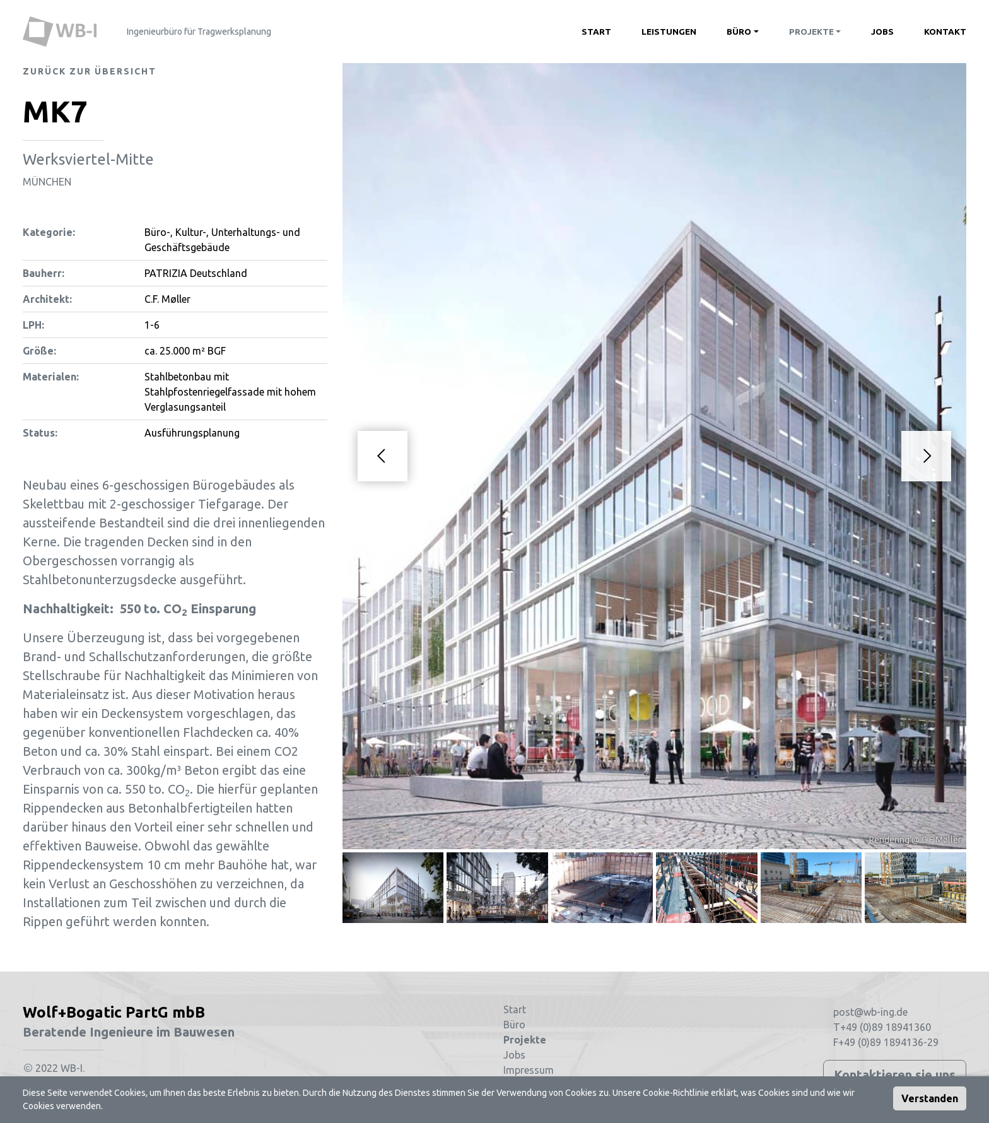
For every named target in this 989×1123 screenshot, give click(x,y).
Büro (514, 1024)
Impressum (528, 1070)
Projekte (524, 1039)
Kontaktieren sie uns (895, 1074)
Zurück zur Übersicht (89, 71)
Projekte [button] (811, 31)
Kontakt (945, 31)
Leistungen (668, 31)
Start (596, 31)
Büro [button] (739, 31)
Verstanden (929, 1098)
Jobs (882, 31)
